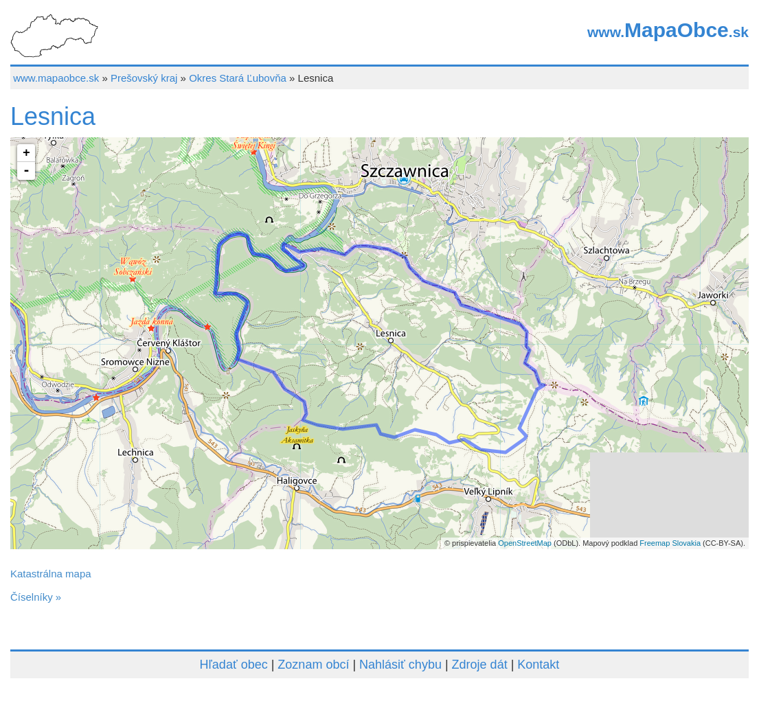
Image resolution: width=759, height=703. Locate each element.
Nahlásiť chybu (400, 664)
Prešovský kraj (144, 78)
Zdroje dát (480, 664)
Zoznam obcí (313, 664)
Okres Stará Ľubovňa (237, 78)
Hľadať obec (234, 664)
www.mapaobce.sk (56, 78)
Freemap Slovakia (670, 543)
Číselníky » (35, 597)
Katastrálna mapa (50, 573)
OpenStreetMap (525, 543)
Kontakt (538, 664)
